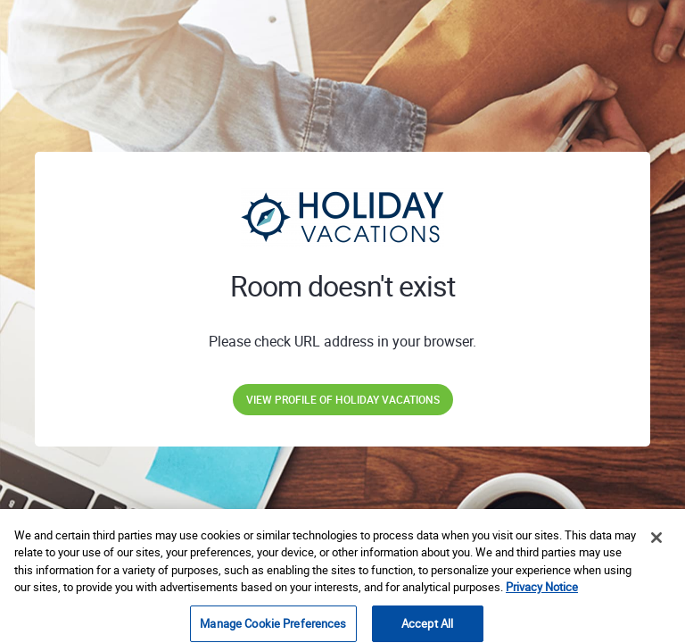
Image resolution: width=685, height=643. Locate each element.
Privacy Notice (542, 601)
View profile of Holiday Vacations (343, 399)
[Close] (656, 552)
